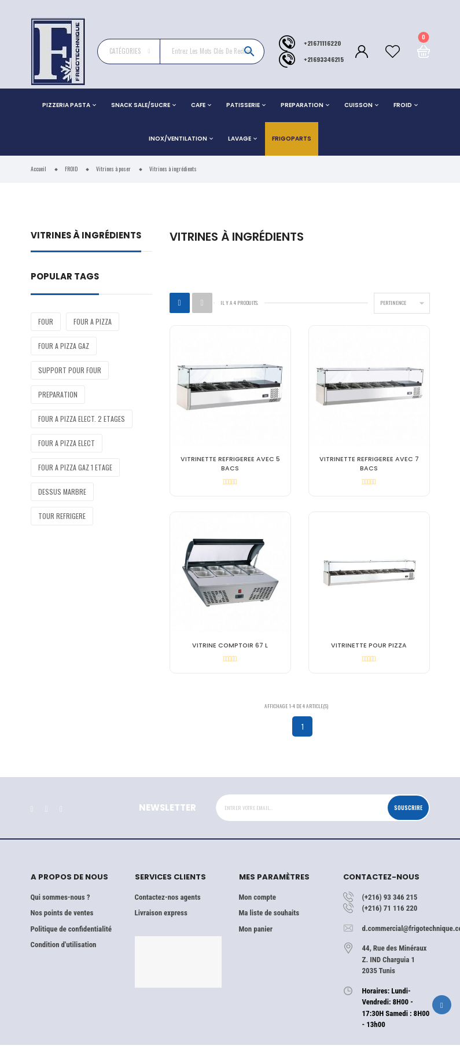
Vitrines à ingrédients (86, 236)
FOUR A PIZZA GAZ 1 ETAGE (75, 467)
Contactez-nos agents (168, 901)
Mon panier (256, 933)
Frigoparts (291, 138)
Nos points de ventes (62, 917)
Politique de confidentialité (71, 933)
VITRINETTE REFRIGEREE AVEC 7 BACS (369, 464)
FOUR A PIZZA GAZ (63, 346)
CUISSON (358, 105)
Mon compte (257, 901)
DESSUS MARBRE (62, 491)
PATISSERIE (243, 105)
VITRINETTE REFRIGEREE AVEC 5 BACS (230, 464)
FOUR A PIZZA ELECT (66, 443)
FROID (402, 105)
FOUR (45, 321)
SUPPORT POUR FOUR (69, 370)
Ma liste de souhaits (269, 917)
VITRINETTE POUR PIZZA (369, 647)
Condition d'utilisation (64, 949)
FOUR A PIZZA (92, 321)
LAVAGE (239, 138)
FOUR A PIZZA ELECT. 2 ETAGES (81, 419)
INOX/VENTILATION (178, 138)
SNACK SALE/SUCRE (140, 105)
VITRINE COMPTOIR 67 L (230, 647)
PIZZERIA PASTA (66, 105)
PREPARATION (302, 105)
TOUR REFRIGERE (62, 516)
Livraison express (161, 917)
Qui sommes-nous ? (60, 901)
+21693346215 (324, 59)
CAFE (198, 105)
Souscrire (408, 812)
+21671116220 (322, 42)
